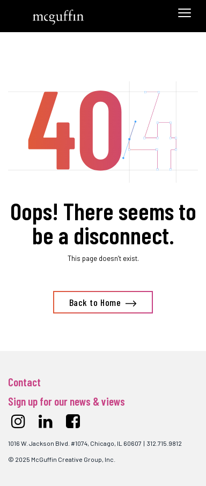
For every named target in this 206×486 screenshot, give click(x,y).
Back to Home (95, 302)
